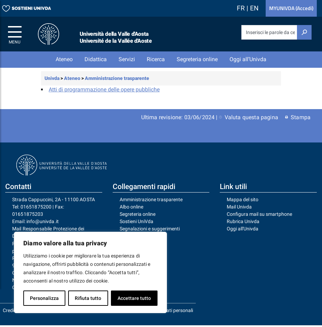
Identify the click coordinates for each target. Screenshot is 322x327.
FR (242, 8)
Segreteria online (197, 59)
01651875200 (36, 208)
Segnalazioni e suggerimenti (150, 230)
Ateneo (64, 59)
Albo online (131, 208)
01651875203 (27, 216)
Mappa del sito (242, 201)
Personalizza (44, 298)
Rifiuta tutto (88, 298)
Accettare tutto (134, 298)
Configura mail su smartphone (259, 216)
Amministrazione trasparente (151, 201)
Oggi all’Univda (248, 59)
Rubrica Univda (243, 223)
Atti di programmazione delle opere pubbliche (104, 91)
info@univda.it (42, 223)
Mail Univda (239, 208)
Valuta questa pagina (248, 118)
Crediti (10, 312)
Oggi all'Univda (242, 230)
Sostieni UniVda (136, 223)
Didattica (95, 59)
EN (254, 8)
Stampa (298, 118)
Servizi (127, 59)
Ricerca (156, 59)
